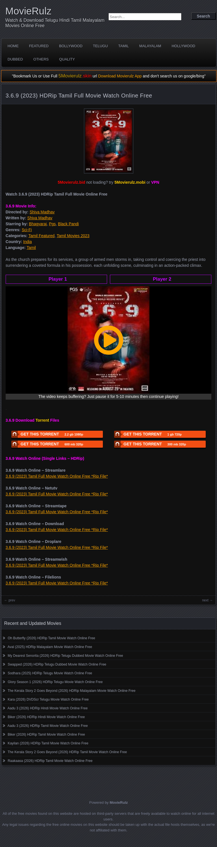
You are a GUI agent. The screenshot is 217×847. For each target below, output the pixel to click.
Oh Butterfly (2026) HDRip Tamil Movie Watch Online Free (51, 638)
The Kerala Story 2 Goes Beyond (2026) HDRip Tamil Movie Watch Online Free (67, 752)
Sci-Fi (27, 230)
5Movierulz (75, 76)
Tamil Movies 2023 (73, 235)
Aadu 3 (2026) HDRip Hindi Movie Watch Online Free (48, 708)
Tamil (123, 46)
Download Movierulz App (120, 76)
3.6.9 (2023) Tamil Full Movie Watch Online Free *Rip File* (57, 476)
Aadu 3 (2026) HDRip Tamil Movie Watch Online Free (48, 726)
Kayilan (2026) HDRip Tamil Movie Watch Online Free (48, 743)
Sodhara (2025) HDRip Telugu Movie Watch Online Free (50, 673)
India (27, 241)
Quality (67, 59)
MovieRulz (28, 10)
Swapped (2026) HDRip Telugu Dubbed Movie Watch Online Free (57, 664)
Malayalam (150, 46)
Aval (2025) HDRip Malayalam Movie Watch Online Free (50, 647)
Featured (39, 46)
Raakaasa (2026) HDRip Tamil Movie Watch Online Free (50, 761)
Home (13, 46)
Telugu (100, 46)
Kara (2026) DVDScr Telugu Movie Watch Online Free (48, 699)
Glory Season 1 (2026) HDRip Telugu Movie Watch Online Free (55, 682)
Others (41, 59)
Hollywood (183, 46)
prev (11, 600)
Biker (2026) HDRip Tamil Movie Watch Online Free (46, 734)
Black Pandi (68, 224)
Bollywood (71, 46)
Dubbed (15, 59)
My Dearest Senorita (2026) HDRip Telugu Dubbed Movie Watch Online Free (65, 656)
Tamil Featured (42, 235)
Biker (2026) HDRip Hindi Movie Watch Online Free (46, 717)
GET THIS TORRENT (47, 434)
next (205, 600)
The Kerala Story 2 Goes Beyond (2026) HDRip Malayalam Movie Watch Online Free (71, 691)
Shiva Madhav (42, 212)
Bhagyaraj (38, 224)
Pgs (52, 224)
